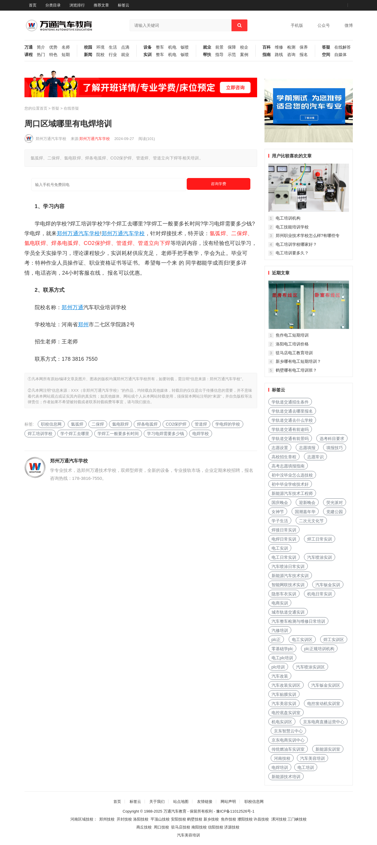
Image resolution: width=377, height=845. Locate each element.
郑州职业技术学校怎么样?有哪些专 (308, 235)
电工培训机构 (288, 218)
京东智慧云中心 (288, 731)
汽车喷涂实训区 (310, 667)
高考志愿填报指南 (288, 466)
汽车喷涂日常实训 (288, 566)
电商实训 (280, 603)
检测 (291, 47)
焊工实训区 (333, 639)
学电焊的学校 (227, 424)
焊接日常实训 (284, 530)
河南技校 (282, 758)
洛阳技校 (140, 819)
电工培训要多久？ (292, 253)
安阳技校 (178, 819)
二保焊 (98, 424)
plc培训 (278, 667)
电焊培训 (280, 767)
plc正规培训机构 (319, 648)
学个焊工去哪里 (74, 433)
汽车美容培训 (312, 758)
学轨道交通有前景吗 (290, 438)
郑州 (62, 233)
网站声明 (228, 801)
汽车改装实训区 (286, 685)
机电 (172, 47)
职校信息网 (51, 424)
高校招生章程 (284, 456)
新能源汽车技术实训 (290, 575)
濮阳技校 (245, 819)
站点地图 (180, 801)
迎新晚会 (307, 502)
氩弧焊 (77, 424)
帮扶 (207, 54)
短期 (66, 54)
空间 (326, 54)
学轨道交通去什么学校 (292, 420)
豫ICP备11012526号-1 (235, 811)
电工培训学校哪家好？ (296, 244)
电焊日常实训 (284, 539)
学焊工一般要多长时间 (118, 433)
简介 (41, 47)
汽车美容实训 (284, 703)
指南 (266, 54)
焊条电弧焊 (147, 424)
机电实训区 (282, 721)
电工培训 (305, 767)
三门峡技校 (297, 819)
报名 (304, 54)
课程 (28, 54)
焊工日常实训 (319, 539)
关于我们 (157, 801)
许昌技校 (261, 819)
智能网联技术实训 (288, 584)
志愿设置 (280, 447)
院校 (100, 54)
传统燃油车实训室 (288, 749)
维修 (279, 47)
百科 (266, 47)
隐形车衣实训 (284, 594)
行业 (113, 54)
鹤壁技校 (194, 819)
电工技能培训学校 (292, 227)
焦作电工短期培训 (292, 335)
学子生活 (280, 520)
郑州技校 (107, 819)
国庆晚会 (280, 502)
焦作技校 (228, 819)
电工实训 (280, 548)
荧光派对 (334, 502)
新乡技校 (211, 819)
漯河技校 (279, 819)
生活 (113, 47)
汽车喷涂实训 (319, 557)
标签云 (123, 5)
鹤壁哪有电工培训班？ (296, 370)
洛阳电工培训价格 (292, 344)
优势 (53, 47)
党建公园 (334, 511)
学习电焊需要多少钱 (165, 433)
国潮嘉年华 (305, 511)
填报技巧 (334, 447)
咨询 (291, 54)
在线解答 (342, 47)
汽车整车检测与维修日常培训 (298, 621)
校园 (88, 47)
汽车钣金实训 (327, 584)
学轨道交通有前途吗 (290, 429)
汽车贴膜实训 (284, 694)
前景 (219, 47)
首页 (33, 5)
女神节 (278, 511)
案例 (244, 54)
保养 (304, 47)
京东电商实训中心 (288, 740)
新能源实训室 (327, 749)
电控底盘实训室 (286, 712)
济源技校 (231, 827)
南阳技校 (199, 827)
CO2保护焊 (176, 424)
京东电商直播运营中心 (323, 721)
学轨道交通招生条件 (290, 402)
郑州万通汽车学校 (51, 138)
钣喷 (185, 47)
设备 (147, 47)
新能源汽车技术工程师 (292, 493)
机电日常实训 (319, 594)
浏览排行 (77, 5)
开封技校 (124, 819)
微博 (349, 25)
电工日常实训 (284, 557)
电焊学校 (200, 433)
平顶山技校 (160, 819)
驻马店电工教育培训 (294, 352)
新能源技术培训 (286, 776)
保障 (232, 47)
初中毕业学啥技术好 (290, 484)
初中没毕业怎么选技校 (292, 475)
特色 (53, 54)
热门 (41, 54)
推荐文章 (101, 5)
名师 (66, 47)
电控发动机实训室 (323, 703)
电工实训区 (302, 639)
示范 (232, 54)
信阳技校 (215, 827)
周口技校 (161, 827)
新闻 (88, 54)
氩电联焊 (120, 424)
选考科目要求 (332, 438)
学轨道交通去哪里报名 (292, 411)
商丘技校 (144, 827)
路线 (279, 54)
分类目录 (53, 5)
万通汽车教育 (174, 811)
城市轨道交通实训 (288, 612)
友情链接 (204, 801)
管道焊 (201, 424)
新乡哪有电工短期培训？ (298, 361)
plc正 (276, 639)
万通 (28, 47)
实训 (147, 54)
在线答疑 (71, 108)
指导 (219, 54)
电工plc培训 (282, 657)
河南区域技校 (81, 819)
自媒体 (340, 54)
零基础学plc (282, 648)
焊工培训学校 (40, 433)
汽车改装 (280, 676)
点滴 (125, 47)
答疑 (326, 47)
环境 (100, 47)
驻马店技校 (180, 827)
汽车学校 (89, 233)
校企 (244, 47)
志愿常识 (315, 456)
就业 (125, 54)
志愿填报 (307, 447)
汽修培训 (280, 630)
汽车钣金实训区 (325, 685)
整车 (160, 47)
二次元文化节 (311, 520)
